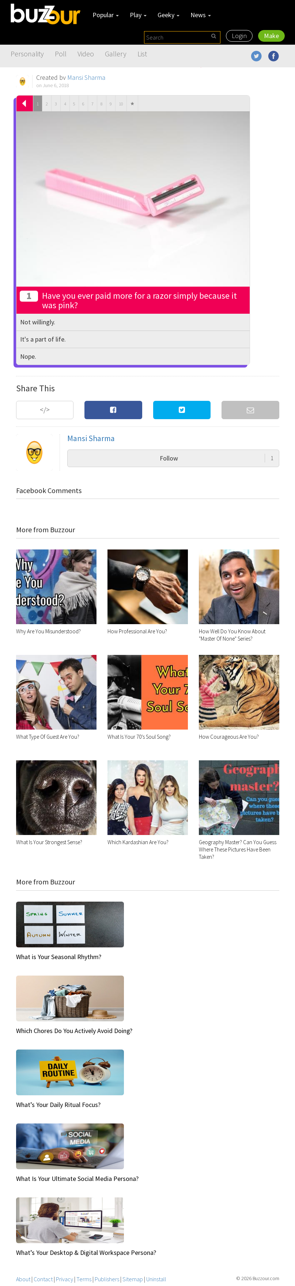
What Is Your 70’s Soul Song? (139, 736)
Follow (216, 458)
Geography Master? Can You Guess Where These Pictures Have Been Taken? (237, 849)
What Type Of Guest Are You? (47, 736)
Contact (43, 1279)
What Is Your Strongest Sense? (49, 842)
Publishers (107, 1279)
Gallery (115, 53)
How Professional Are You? (137, 631)
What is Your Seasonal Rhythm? (58, 957)
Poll (61, 53)
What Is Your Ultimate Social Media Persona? (77, 1178)
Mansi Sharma (86, 77)
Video (85, 53)
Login (239, 35)
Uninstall (156, 1279)
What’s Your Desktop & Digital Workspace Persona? (86, 1252)
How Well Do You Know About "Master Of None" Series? (232, 635)
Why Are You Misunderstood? (48, 631)
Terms (83, 1279)
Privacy (64, 1279)
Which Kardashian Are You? (138, 842)
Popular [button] (105, 15)
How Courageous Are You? (229, 736)
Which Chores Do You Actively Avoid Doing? (74, 1030)
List (142, 53)
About (23, 1279)
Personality (27, 53)
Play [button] (138, 15)
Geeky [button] (168, 15)
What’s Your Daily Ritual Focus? (58, 1104)
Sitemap (132, 1279)
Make (271, 35)
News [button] (200, 15)
